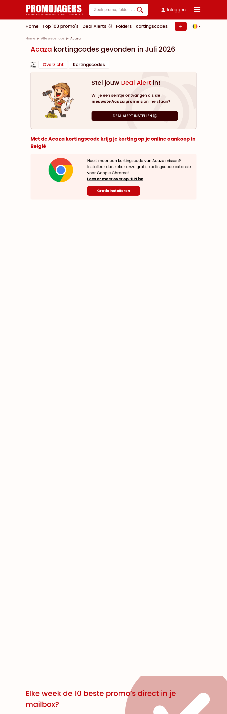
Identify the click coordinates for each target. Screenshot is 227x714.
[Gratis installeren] (113, 191)
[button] (195, 26)
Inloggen (176, 10)
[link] (30, 38)
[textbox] (114, 10)
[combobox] (118, 10)
